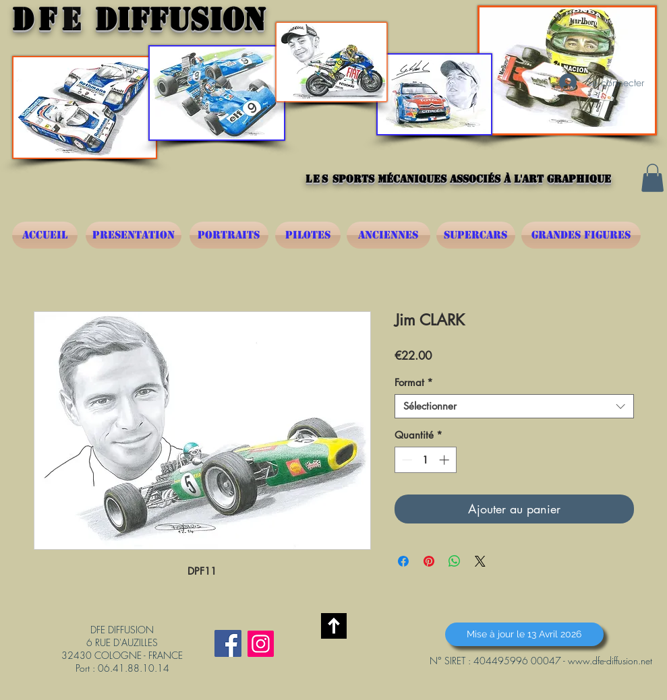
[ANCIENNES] (388, 235)
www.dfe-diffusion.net (610, 660)
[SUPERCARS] (475, 235)
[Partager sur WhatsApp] (454, 561)
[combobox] (514, 406)
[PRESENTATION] (133, 235)
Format (414, 383)
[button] (652, 178)
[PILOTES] (308, 235)
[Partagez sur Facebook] (403, 561)
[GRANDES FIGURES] (581, 235)
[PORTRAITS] (229, 235)
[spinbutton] (425, 459)
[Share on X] (480, 561)
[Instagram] (261, 644)
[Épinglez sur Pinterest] (429, 561)
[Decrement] (406, 459)
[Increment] (445, 459)
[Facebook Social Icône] (227, 643)
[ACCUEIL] (45, 235)
